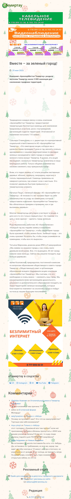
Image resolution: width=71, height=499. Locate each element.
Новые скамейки (35, 440)
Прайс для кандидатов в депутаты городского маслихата (36, 476)
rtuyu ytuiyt (16, 425)
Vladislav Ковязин (19, 400)
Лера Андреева (18, 440)
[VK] (11, 383)
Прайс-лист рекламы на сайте (36, 479)
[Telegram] (54, 383)
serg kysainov (17, 416)
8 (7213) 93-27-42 (36, 497)
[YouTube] (41, 383)
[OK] (32, 383)
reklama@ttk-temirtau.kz (36, 482)
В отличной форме (27, 410)
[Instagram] (21, 383)
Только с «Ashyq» (34, 416)
